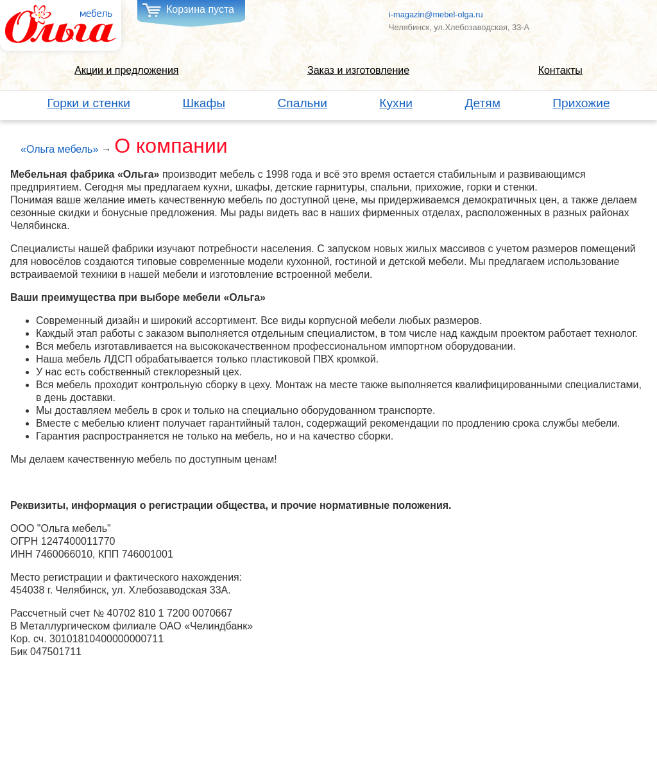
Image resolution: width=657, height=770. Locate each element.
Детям (482, 103)
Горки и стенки (88, 103)
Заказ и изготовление (358, 70)
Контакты (560, 70)
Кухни (396, 103)
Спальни (302, 103)
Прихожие (581, 103)
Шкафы (203, 103)
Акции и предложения (126, 70)
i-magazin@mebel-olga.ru (436, 14)
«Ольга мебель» (59, 149)
